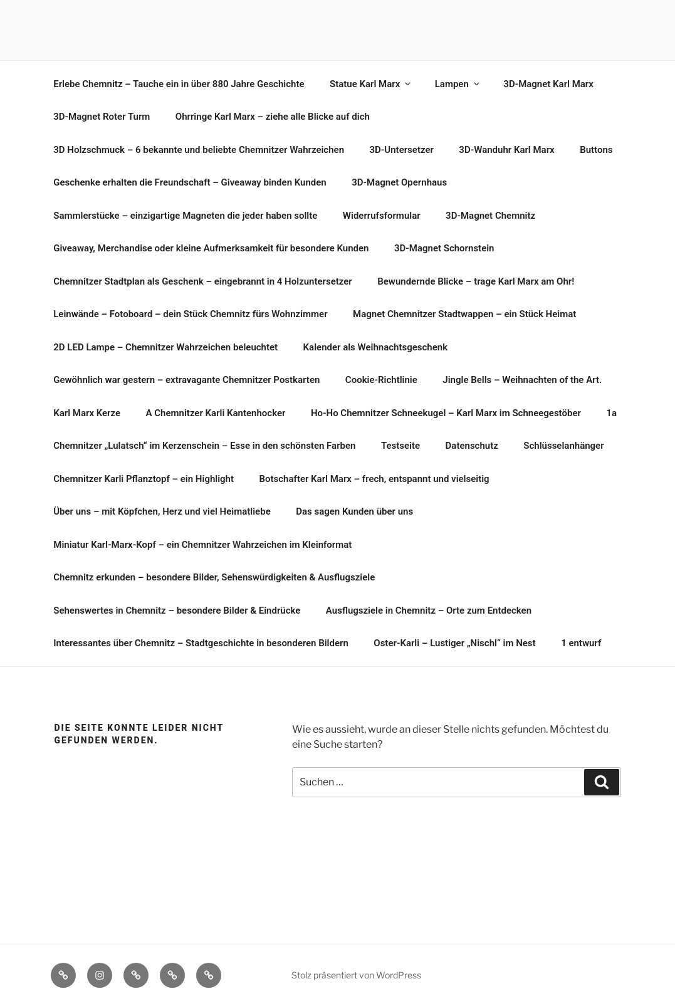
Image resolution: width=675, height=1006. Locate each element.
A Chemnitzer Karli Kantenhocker (216, 413)
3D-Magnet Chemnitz (490, 215)
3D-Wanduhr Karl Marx (506, 149)
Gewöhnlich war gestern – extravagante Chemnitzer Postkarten (186, 379)
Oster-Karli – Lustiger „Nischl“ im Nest (454, 643)
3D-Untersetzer (402, 149)
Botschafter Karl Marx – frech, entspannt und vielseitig (374, 479)
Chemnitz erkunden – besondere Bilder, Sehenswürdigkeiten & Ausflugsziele (214, 577)
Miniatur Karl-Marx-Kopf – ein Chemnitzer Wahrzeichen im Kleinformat (202, 544)
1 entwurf (581, 643)
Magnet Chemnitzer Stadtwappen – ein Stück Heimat (464, 314)
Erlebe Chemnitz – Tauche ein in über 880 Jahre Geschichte (178, 84)
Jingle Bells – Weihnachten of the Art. (522, 379)
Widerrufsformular (382, 215)
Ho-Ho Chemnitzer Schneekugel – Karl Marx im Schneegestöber (446, 413)
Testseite (400, 445)
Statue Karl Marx (371, 84)
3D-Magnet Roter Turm (101, 116)
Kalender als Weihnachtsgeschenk (375, 347)
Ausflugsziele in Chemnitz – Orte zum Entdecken (428, 610)
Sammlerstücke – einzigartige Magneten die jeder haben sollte (185, 215)
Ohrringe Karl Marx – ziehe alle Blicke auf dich (272, 116)
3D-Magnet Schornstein (444, 248)
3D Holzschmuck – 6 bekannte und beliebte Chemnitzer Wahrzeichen (198, 149)
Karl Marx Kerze (86, 413)
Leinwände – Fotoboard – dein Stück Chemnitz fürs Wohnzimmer (190, 314)
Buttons (596, 149)
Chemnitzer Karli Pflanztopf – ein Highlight (143, 479)
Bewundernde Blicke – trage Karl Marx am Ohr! (475, 281)
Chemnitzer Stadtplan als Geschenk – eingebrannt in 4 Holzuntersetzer (202, 281)
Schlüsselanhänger (563, 445)
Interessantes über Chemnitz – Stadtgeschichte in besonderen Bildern (200, 643)
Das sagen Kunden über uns (354, 511)
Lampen (458, 84)
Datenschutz (472, 445)
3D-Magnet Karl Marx (548, 84)
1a (611, 413)
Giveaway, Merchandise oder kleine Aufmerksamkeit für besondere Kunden (211, 248)
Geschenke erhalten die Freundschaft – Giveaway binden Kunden (189, 182)
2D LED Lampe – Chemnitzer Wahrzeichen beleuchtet (165, 347)
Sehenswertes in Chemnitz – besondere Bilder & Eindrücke (176, 610)
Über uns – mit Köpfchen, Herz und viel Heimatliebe (161, 511)
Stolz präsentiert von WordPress (356, 975)
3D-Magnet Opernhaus (399, 182)
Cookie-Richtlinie (381, 379)
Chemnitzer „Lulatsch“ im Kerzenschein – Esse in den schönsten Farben (204, 445)
